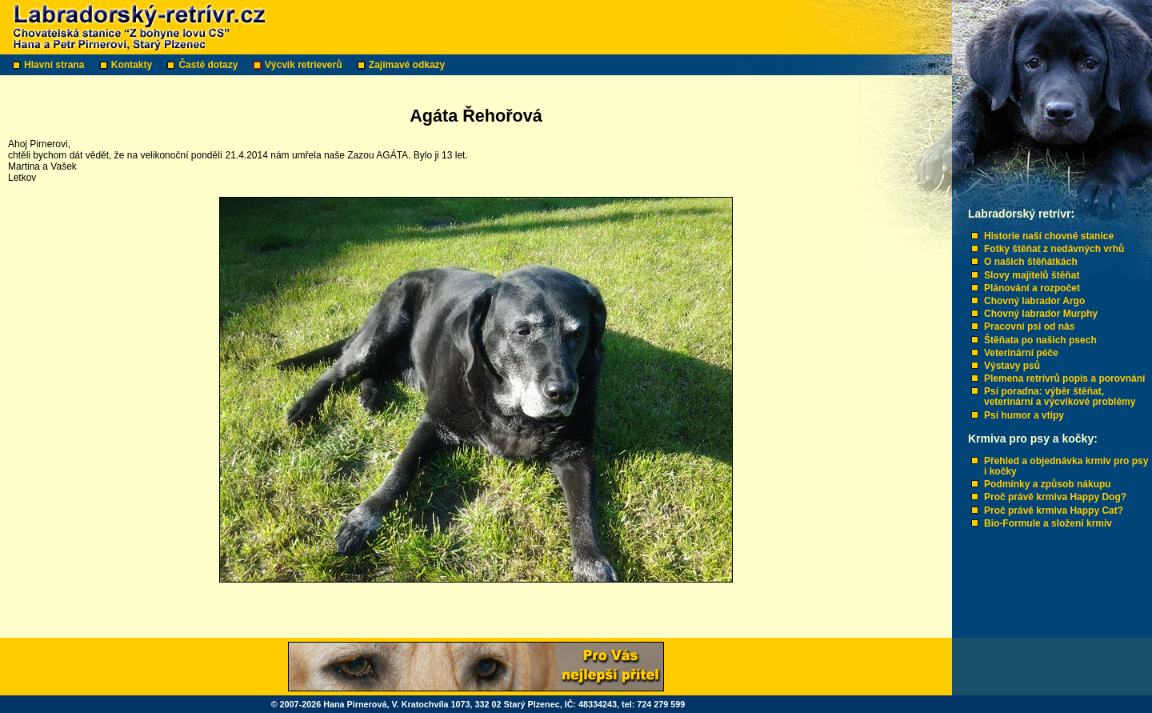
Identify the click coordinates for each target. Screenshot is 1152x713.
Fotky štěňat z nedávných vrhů (1054, 248)
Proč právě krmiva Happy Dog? (1055, 497)
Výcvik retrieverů (305, 64)
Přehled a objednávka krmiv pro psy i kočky (1066, 466)
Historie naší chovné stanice (1049, 236)
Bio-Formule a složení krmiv (1048, 523)
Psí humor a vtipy (1024, 415)
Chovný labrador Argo (1034, 300)
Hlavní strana (55, 64)
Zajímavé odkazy (408, 64)
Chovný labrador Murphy (1041, 313)
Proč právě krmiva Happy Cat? (1053, 510)
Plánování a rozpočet (1032, 288)
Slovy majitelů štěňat (1031, 275)
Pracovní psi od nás (1029, 326)
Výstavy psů (1012, 365)
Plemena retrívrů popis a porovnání (1064, 378)
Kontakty (133, 64)
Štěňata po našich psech (1040, 340)
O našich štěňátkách (1031, 261)
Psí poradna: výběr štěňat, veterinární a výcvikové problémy (1059, 396)
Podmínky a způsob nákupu (1047, 484)
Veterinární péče (1021, 353)
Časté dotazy (209, 64)
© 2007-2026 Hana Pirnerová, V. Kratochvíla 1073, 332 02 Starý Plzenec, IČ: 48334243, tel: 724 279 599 (478, 704)
